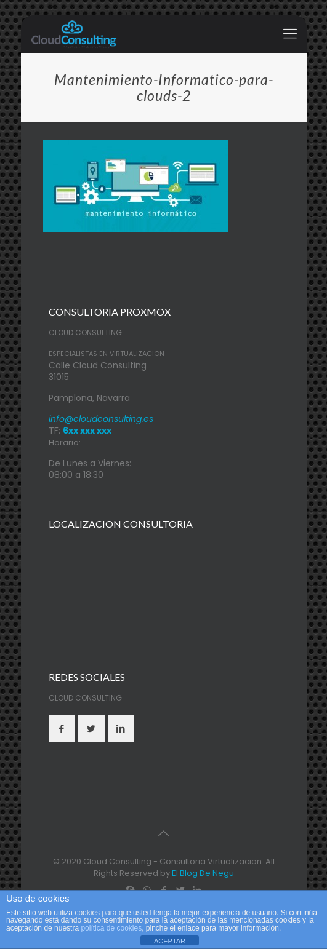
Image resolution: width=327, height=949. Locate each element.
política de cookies (111, 928)
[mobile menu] (290, 33)
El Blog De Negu (203, 873)
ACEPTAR (169, 941)
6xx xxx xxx (87, 430)
